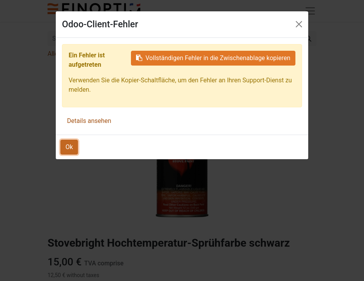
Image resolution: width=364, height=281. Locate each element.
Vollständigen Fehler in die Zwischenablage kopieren (213, 58)
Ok (69, 147)
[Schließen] (299, 24)
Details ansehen (89, 120)
